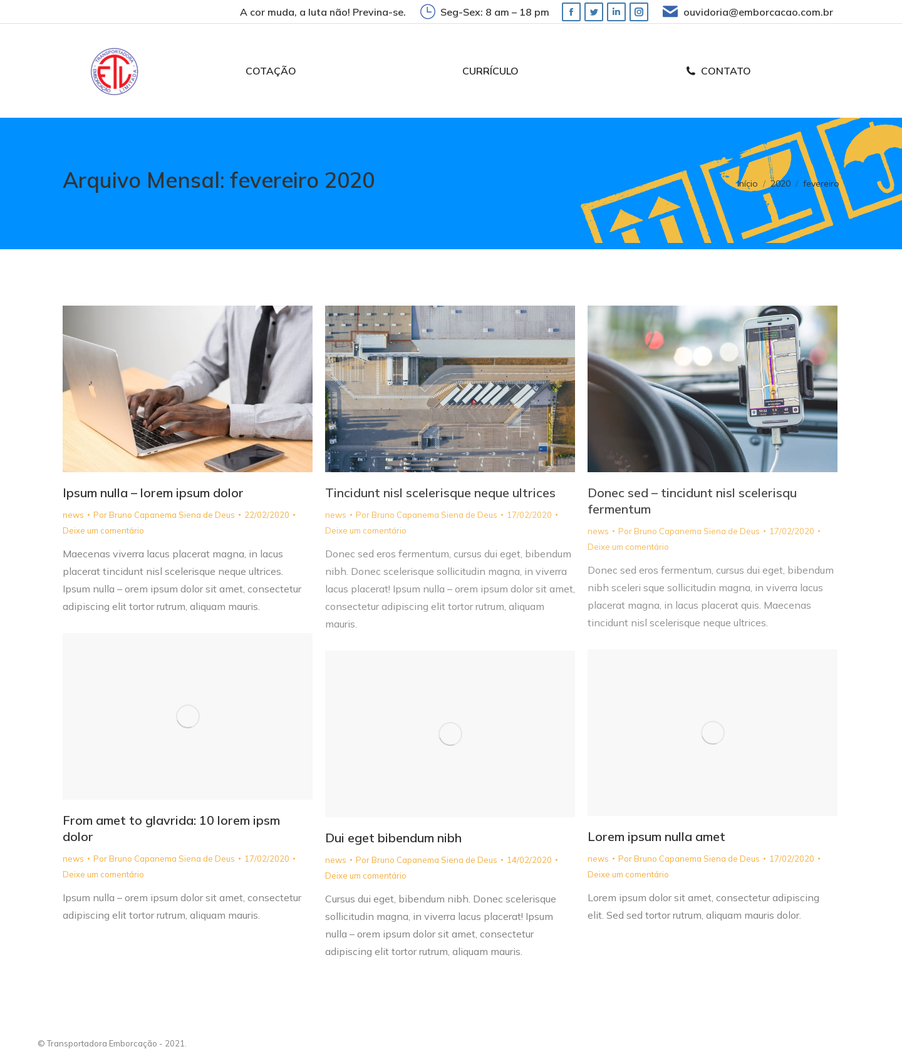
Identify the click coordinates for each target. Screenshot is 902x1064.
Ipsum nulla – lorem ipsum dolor (153, 492)
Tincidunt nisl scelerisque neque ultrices (440, 492)
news (73, 515)
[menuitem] (270, 71)
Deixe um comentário (103, 530)
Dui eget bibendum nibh (393, 837)
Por (164, 515)
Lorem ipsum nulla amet (656, 836)
